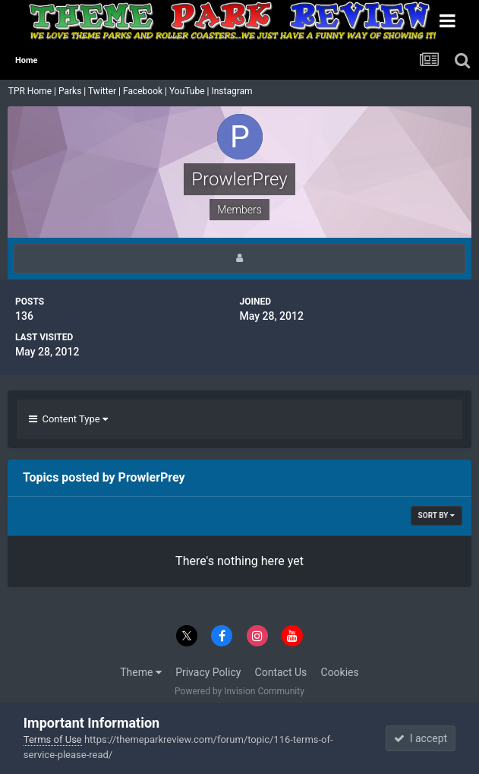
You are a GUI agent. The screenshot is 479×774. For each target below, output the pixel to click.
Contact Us (281, 672)
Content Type (68, 419)
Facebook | (146, 91)
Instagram (232, 91)
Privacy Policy (208, 672)
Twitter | (105, 91)
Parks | (73, 91)
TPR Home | (31, 91)
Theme (141, 672)
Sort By (436, 515)
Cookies (340, 672)
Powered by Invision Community (239, 691)
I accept (420, 738)
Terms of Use (53, 739)
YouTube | (190, 91)
